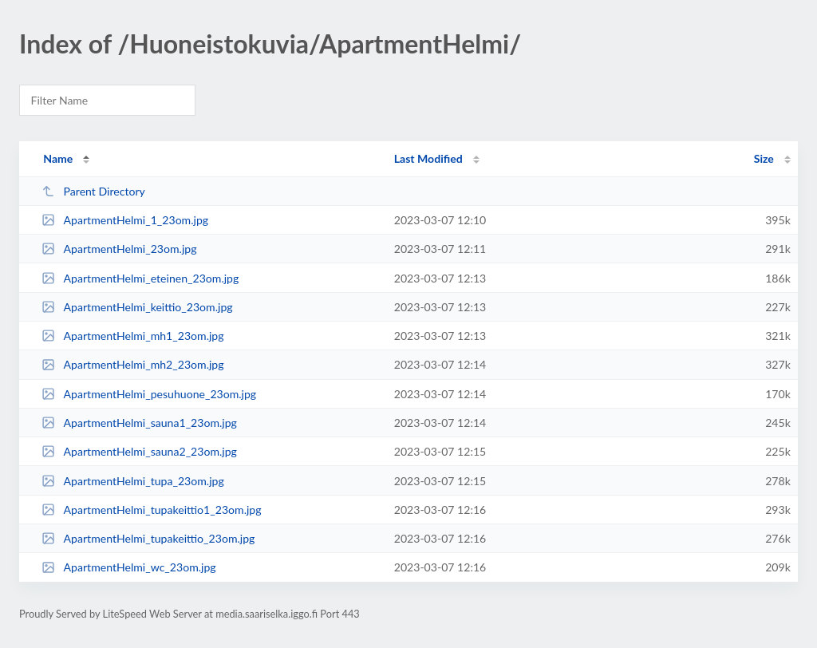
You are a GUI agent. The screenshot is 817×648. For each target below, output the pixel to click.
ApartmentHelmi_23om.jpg (118, 248)
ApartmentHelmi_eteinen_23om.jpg (140, 278)
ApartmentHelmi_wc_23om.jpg (128, 567)
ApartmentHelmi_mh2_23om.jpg (132, 364)
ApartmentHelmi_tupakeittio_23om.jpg (148, 538)
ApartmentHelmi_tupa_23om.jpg (132, 481)
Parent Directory (93, 191)
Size (764, 158)
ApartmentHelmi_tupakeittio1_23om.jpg (151, 509)
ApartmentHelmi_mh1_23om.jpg (132, 335)
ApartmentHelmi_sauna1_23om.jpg (139, 422)
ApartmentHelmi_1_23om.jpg (124, 220)
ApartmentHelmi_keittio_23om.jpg (136, 307)
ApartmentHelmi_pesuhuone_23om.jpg (148, 394)
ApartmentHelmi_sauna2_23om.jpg (139, 451)
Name (58, 158)
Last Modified (428, 158)
